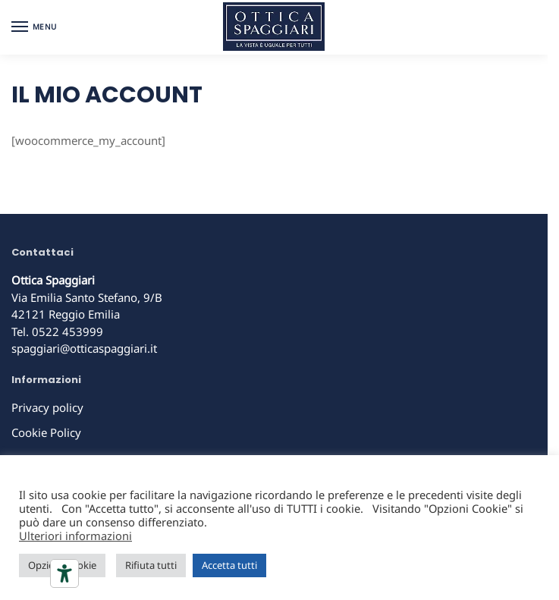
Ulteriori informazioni (75, 535)
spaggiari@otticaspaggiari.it (84, 348)
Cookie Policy (46, 432)
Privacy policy (47, 407)
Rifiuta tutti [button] (151, 565)
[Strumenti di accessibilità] (64, 573)
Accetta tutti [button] (229, 565)
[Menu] (34, 27)
